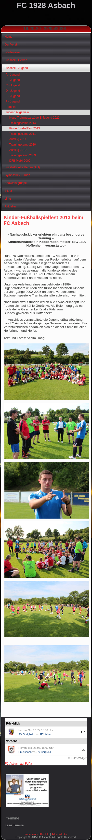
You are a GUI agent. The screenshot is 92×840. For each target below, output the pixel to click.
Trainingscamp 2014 (22, 123)
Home (9, 36)
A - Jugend (13, 74)
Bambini (11, 107)
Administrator (59, 834)
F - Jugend (13, 101)
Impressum (31, 834)
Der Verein (12, 44)
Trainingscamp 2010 (22, 144)
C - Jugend (13, 85)
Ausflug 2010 (17, 150)
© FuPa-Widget (77, 758)
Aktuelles (11, 206)
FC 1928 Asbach (46, 5)
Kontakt (44, 834)
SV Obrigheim (26, 734)
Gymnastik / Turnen (17, 175)
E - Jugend (13, 96)
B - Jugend (13, 80)
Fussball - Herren (16, 60)
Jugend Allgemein (17, 112)
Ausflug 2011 (17, 139)
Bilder (8, 191)
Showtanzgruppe (16, 183)
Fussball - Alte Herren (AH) (22, 167)
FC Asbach (46, 734)
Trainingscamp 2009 (22, 155)
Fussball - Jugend (16, 68)
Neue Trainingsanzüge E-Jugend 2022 (34, 117)
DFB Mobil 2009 (19, 160)
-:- (83, 750)
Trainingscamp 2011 (22, 134)
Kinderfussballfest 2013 (24, 128)
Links (8, 198)
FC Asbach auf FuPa (18, 763)
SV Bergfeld (44, 751)
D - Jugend (13, 90)
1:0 (83, 732)
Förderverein (13, 52)
